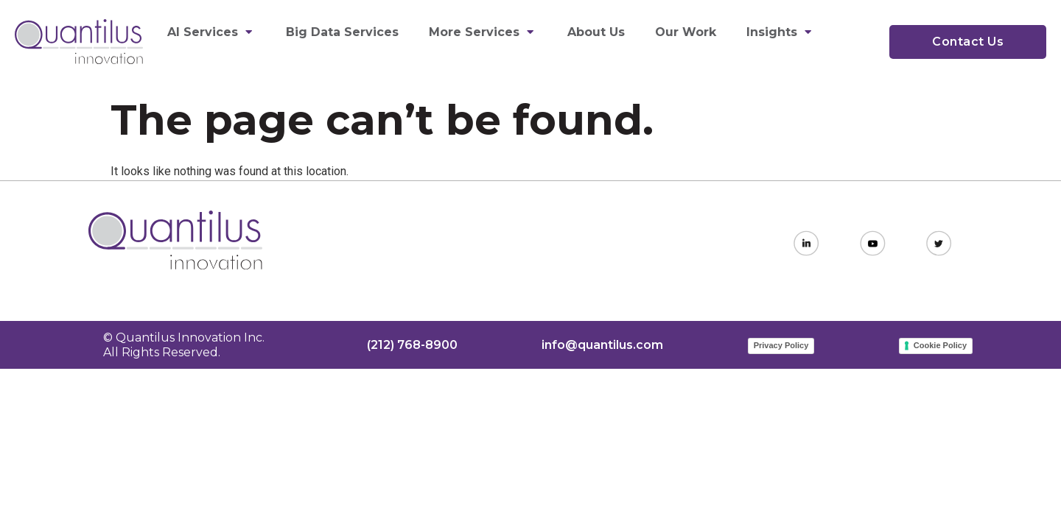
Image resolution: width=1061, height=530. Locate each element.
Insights (780, 32)
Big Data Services (342, 32)
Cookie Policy (940, 345)
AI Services (211, 32)
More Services (483, 32)
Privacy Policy (781, 345)
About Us (596, 32)
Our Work (685, 32)
